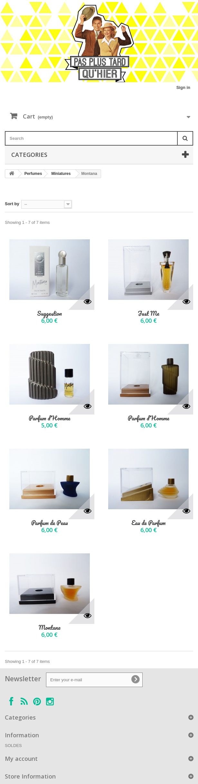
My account (21, 758)
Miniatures (61, 173)
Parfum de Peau (49, 523)
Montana (50, 627)
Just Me (148, 313)
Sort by (12, 203)
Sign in (183, 87)
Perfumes (33, 173)
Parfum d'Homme (49, 418)
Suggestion (49, 313)
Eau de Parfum (148, 523)
